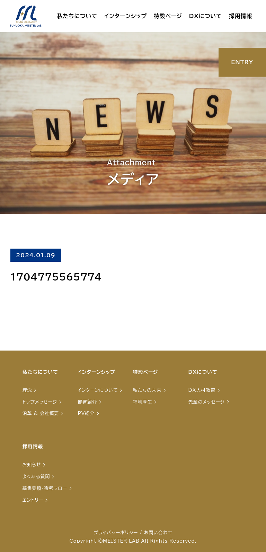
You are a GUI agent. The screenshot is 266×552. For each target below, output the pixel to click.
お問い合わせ (158, 533)
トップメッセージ (40, 402)
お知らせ (32, 465)
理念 (27, 390)
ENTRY (242, 62)
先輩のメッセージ (206, 402)
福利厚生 (142, 402)
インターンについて (98, 390)
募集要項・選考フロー (45, 488)
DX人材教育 (201, 390)
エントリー (33, 500)
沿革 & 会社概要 (41, 413)
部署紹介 (87, 402)
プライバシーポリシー (116, 533)
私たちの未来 (147, 390)
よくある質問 (36, 476)
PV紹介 (86, 413)
